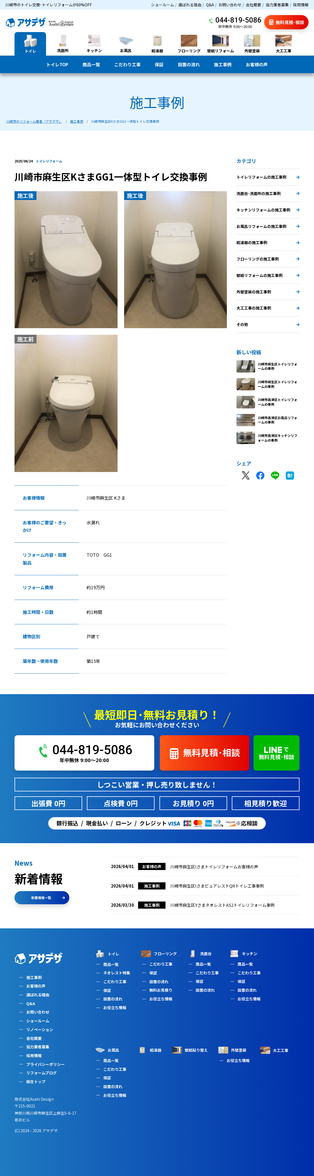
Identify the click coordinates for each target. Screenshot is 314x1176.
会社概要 (253, 4)
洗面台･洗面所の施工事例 (267, 193)
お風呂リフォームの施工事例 (267, 226)
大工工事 (274, 1050)
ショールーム (162, 4)
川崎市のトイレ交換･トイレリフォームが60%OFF (48, 4)
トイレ (107, 953)
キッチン (243, 953)
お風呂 (107, 1050)
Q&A (210, 4)
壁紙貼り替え (190, 1050)
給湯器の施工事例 (267, 242)
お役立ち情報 (114, 1007)
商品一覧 (91, 64)
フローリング (159, 953)
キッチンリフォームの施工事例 (267, 210)
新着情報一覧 (48, 897)
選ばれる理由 (189, 4)
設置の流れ (189, 64)
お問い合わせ (229, 4)
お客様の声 (257, 64)
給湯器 (149, 1050)
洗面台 (199, 953)
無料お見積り (160, 990)
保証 (159, 64)
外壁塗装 (232, 1050)
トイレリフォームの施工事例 (267, 177)
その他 (267, 324)
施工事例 (223, 64)
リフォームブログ (41, 1072)
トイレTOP (57, 64)
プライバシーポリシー (45, 1064)
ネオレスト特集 (116, 972)
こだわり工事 (127, 64)
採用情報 (301, 4)
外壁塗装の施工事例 (267, 291)
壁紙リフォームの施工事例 (267, 275)
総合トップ (35, 1081)
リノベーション (39, 1029)
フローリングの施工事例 (267, 259)
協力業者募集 (277, 4)
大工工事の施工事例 (267, 308)
